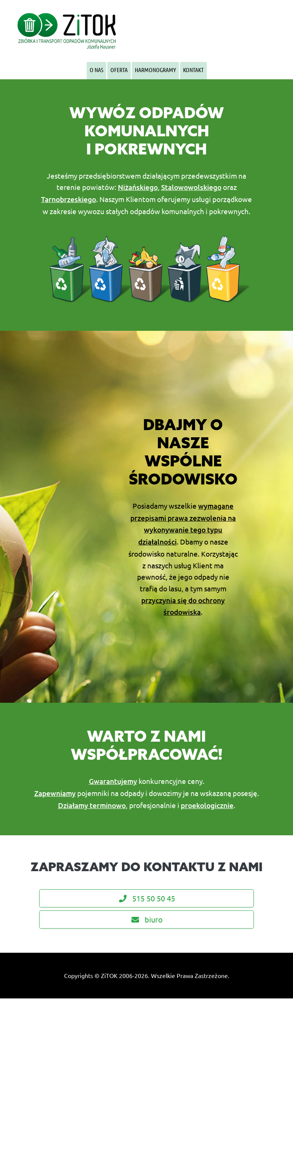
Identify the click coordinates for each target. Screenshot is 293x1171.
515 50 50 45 (146, 898)
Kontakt (193, 69)
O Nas (96, 69)
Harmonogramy (155, 69)
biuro (146, 919)
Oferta (119, 69)
